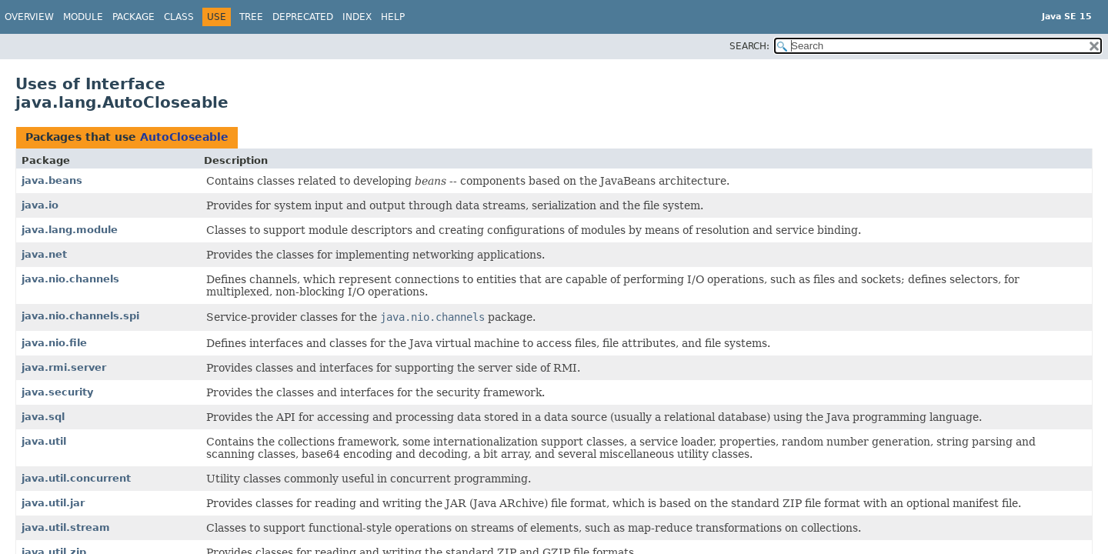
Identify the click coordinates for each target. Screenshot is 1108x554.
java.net (44, 254)
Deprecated (302, 17)
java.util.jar (53, 503)
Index (357, 17)
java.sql (43, 416)
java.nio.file (54, 343)
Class (179, 17)
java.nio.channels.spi (80, 316)
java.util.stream (66, 527)
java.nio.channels (70, 279)
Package (133, 17)
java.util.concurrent (76, 478)
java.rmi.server (64, 367)
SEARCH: (749, 46)
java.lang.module (70, 229)
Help (393, 17)
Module (83, 17)
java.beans (52, 180)
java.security (57, 392)
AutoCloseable (184, 137)
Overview (29, 17)
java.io (40, 205)
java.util (44, 441)
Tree (251, 17)
